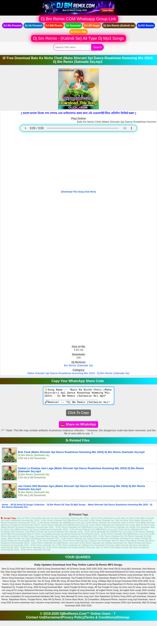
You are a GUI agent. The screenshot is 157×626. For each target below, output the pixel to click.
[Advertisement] (78, 161)
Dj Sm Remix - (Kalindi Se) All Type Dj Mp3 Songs (78, 38)
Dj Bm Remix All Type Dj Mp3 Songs (66, 507)
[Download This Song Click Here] (78, 191)
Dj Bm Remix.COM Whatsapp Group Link (78, 19)
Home (5, 507)
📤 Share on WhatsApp (78, 427)
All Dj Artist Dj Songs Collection (27, 507)
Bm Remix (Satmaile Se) (78, 365)
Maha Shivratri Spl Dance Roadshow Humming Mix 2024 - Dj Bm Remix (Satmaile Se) (78, 373)
